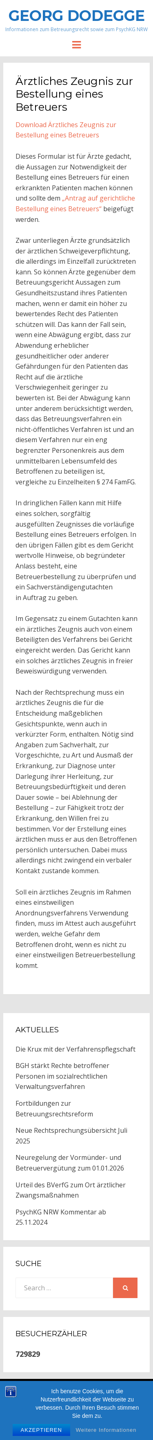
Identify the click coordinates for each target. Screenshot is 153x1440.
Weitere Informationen (106, 1434)
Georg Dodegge (77, 16)
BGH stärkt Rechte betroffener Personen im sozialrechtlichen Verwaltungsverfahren (62, 1076)
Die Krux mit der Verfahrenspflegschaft (75, 1049)
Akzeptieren (41, 1434)
